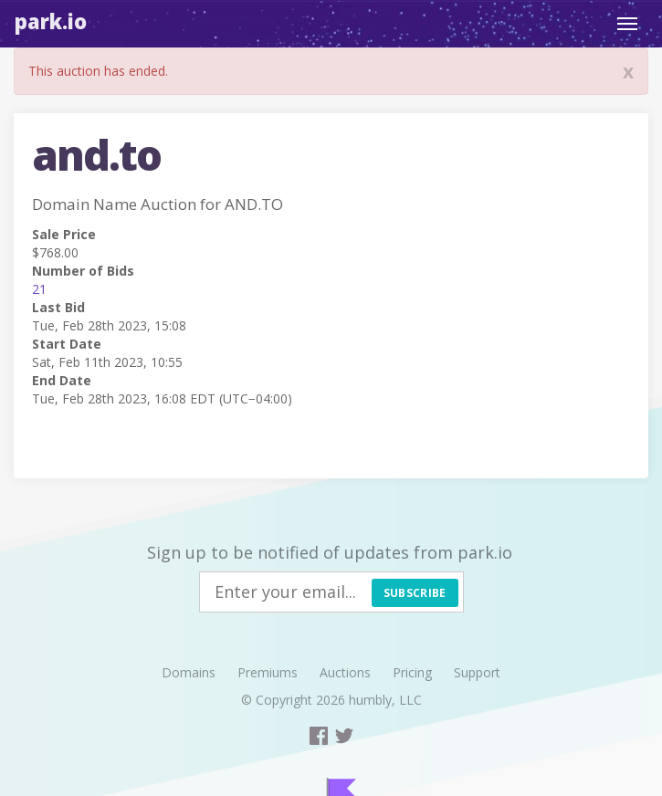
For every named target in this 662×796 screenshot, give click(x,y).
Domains (188, 672)
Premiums (267, 672)
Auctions (345, 672)
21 (39, 289)
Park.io (51, 21)
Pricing (412, 672)
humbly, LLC (385, 699)
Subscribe (415, 593)
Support (477, 672)
